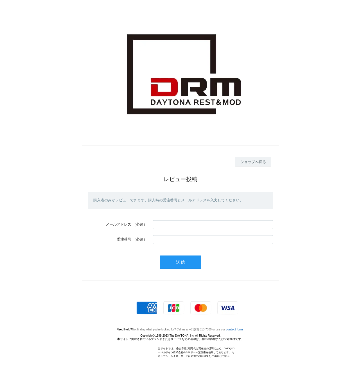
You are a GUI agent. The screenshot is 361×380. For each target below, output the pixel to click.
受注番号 (124, 239)
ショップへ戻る (253, 162)
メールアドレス (118, 224)
